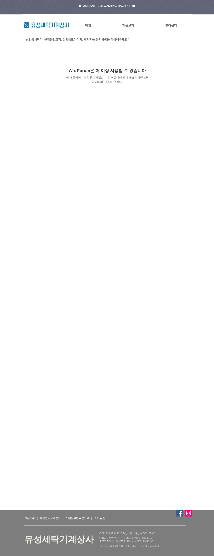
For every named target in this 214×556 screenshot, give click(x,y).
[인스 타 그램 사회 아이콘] (188, 513)
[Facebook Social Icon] (179, 513)
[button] (128, 25)
